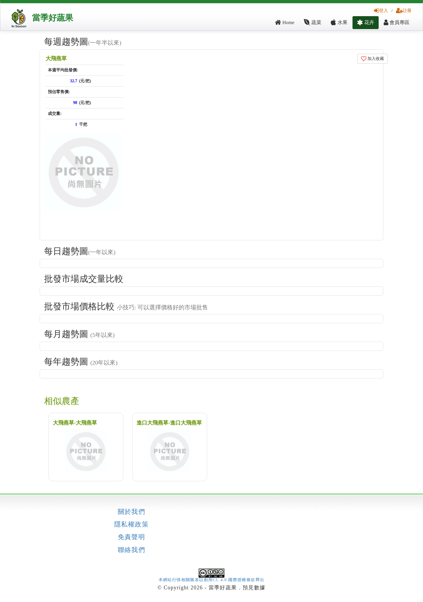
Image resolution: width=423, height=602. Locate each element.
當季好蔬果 (52, 17)
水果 (339, 22)
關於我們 (131, 511)
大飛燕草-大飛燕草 (75, 423)
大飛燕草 (56, 58)
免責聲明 (131, 537)
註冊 (404, 10)
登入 (381, 10)
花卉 (365, 22)
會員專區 (396, 22)
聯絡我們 (131, 550)
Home (284, 22)
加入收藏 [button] (372, 58)
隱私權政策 (131, 524)
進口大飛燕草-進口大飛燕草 (169, 423)
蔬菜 (312, 22)
